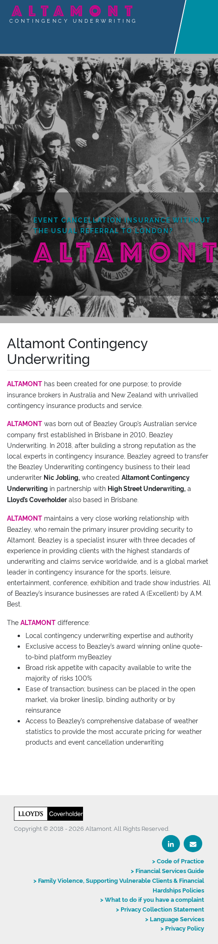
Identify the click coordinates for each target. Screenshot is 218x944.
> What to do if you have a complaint (152, 899)
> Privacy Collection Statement (160, 909)
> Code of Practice (178, 860)
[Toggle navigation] (205, 17)
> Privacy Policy (182, 928)
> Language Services (174, 918)
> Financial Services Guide (167, 870)
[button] (16, 186)
